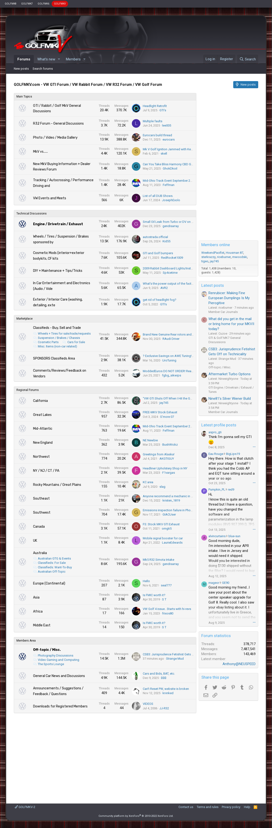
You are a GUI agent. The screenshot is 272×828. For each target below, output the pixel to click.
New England (43, 443)
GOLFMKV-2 (25, 807)
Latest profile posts (218, 425)
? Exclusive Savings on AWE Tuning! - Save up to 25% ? (180, 356)
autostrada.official (155, 237)
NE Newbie (150, 440)
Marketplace (24, 318)
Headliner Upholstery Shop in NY (165, 468)
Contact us (185, 807)
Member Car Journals (223, 312)
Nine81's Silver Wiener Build (229, 398)
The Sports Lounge (51, 664)
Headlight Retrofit (155, 106)
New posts (21, 68)
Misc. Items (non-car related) (57, 346)
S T (164, 599)
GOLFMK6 (43, 3)
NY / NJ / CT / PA (46, 471)
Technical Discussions (31, 213)
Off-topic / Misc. (47, 650)
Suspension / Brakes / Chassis (59, 338)
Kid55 (166, 241)
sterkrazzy (208, 257)
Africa (38, 611)
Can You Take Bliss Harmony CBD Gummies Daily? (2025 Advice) (187, 164)
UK (35, 541)
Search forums (43, 68)
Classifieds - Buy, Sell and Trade (57, 328)
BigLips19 (233, 454)
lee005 (166, 125)
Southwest (41, 513)
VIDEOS (148, 704)
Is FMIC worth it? (154, 595)
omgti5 (167, 528)
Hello (146, 581)
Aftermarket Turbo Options (229, 374)
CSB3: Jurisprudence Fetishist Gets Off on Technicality (180, 654)
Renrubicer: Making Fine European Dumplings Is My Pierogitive (229, 298)
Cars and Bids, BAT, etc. (159, 673)
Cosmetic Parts (48, 342)
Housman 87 (234, 252)
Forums (23, 59)
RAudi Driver (171, 339)
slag (162, 486)
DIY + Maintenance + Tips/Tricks (57, 271)
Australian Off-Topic (51, 571)
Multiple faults (152, 121)
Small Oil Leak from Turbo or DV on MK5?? (172, 222)
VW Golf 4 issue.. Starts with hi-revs (167, 609)
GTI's (162, 110)
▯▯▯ (163, 678)
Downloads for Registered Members (60, 706)
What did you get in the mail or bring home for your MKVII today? (231, 324)
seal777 (166, 585)
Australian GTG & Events (54, 558)
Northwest (41, 457)
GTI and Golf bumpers (158, 253)
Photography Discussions (55, 655)
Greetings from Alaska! (158, 454)
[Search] (247, 59)
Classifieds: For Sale (52, 563)
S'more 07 (167, 417)
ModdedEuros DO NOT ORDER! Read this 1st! (174, 371)
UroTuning (169, 360)
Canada (39, 527)
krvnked (168, 693)
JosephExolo (171, 200)
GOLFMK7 (27, 3)
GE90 (225, 582)
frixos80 (167, 613)
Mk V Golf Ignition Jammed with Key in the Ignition (177, 149)
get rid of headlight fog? (159, 300)
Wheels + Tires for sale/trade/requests (64, 333)
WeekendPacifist (212, 252)
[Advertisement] (105, 756)
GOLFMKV (60, 3)
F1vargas (168, 472)
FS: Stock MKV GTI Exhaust (161, 524)
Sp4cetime (170, 272)
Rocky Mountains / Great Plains (57, 485)
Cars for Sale (76, 342)
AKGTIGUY (166, 458)
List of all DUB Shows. (158, 196)
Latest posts (212, 285)
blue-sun (234, 536)
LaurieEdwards (172, 542)
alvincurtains (217, 536)
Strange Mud (175, 658)
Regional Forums (27, 390)
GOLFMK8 (10, 3)
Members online (215, 244)
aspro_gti (215, 432)
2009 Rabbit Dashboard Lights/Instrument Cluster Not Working (186, 268)
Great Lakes (42, 415)
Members (73, 59)
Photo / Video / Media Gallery (55, 138)
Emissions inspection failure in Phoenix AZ (172, 510)
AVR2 (164, 288)
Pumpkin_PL (216, 489)
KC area (148, 482)
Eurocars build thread (157, 135)
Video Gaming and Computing (58, 660)
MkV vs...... (40, 152)
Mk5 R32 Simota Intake (158, 559)
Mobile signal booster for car (163, 538)
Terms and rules (207, 807)
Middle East (41, 625)
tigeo (204, 261)
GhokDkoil (170, 168)
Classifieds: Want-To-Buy (55, 567)
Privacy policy (231, 807)
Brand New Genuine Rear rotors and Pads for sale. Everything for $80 (189, 334)
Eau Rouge (215, 454)
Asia (36, 597)
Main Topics (24, 96)
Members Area (26, 640)
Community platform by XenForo (136, 816)
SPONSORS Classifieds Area (54, 358)
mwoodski (239, 257)
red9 (231, 489)
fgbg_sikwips (171, 375)
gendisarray (171, 226)
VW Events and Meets (49, 198)
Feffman (168, 185)
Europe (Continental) (49, 583)
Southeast (41, 499)
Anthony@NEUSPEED (239, 664)
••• (254, 446)
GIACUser (169, 514)
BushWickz (170, 444)
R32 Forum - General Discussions (58, 124)
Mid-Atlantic (42, 429)
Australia (40, 553)
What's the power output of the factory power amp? (178, 283)
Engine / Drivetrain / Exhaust (58, 224)
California (40, 401)
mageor (213, 582)
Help (247, 807)
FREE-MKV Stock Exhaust (160, 412)
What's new (46, 59)
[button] (59, 59)
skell (164, 153)
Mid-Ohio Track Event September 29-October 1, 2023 (178, 180)
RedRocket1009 (172, 257)
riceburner (224, 257)
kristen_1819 (171, 500)
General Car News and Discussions (59, 676)
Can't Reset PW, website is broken (166, 689)
